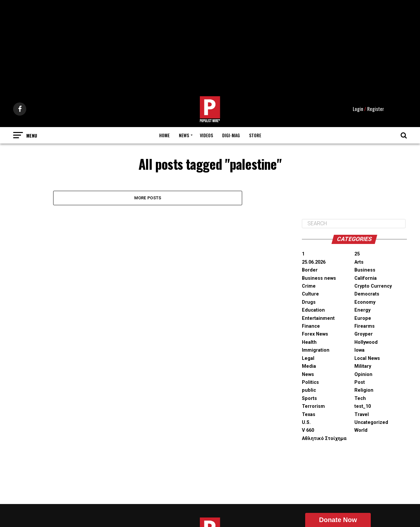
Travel (361, 395)
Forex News (315, 315)
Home (164, 115)
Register (375, 89)
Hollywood (366, 323)
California (365, 259)
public (309, 371)
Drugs (309, 283)
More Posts (147, 178)
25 (357, 235)
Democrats (366, 275)
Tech (360, 379)
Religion (363, 371)
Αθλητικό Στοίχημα (324, 419)
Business (364, 250)
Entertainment (318, 299)
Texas (308, 395)
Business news (319, 259)
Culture (310, 275)
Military (362, 347)
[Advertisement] (210, 46)
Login (358, 89)
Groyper (363, 315)
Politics (310, 363)
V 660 (308, 411)
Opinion (363, 355)
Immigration (315, 331)
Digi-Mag (231, 115)
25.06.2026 (314, 243)
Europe (362, 299)
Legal (308, 339)
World (361, 411)
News (184, 115)
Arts (359, 243)
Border (310, 250)
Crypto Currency (373, 267)
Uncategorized (371, 403)
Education (313, 291)
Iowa (359, 331)
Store (255, 115)
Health (309, 323)
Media (309, 347)
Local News (367, 339)
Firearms (364, 307)
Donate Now (338, 519)
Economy (364, 283)
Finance (311, 307)
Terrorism (313, 387)
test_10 (362, 387)
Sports (309, 379)
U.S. (306, 403)
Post (359, 363)
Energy (362, 291)
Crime (309, 267)
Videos (206, 115)
